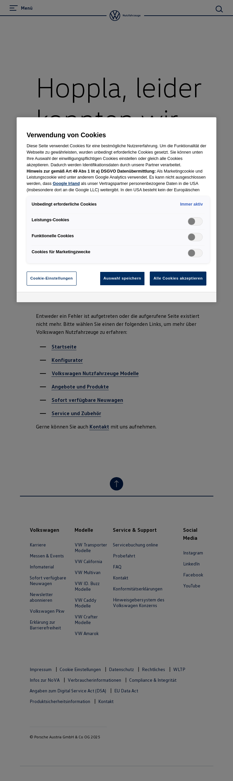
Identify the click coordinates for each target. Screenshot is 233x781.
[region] (116, 209)
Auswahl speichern (122, 278)
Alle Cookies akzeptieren (178, 278)
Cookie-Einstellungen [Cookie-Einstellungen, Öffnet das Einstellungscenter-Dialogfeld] (51, 278)
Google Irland (66, 183)
